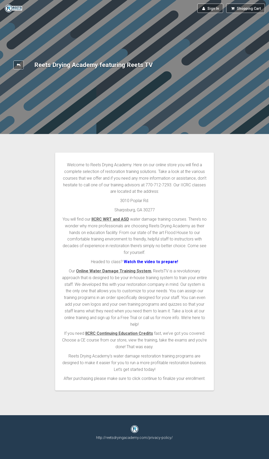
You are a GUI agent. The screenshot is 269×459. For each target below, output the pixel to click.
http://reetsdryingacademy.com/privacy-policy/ (134, 438)
